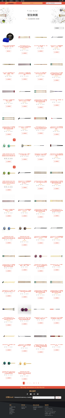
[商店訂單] (59, 28)
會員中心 (17, 1)
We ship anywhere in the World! (32, 387)
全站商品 (32, 3)
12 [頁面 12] (38, 383)
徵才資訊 (22, 1)
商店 (6, 1)
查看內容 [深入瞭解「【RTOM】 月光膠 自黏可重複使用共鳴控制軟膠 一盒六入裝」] (8, 51)
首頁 (2, 1)
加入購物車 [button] (24, 53)
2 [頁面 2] (25, 383)
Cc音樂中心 (11, 1)
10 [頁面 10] (33, 383)
